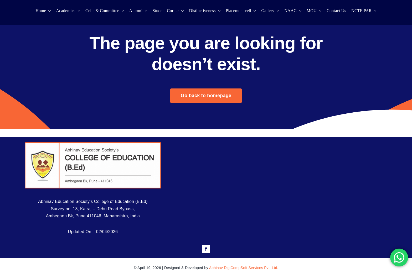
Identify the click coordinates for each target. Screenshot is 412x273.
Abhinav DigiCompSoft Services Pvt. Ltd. (243, 268)
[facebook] (206, 249)
